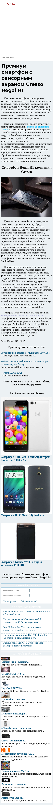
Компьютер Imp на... (12, 797)
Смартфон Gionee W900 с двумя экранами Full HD (21, 563)
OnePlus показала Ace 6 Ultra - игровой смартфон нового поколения (23, 644)
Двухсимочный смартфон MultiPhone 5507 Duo (25, 352)
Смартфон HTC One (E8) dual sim (22, 515)
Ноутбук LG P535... (11, 688)
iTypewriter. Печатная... (14, 699)
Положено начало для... (14, 713)
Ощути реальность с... (13, 740)
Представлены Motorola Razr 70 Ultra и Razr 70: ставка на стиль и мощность (26, 636)
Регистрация (9, 601)
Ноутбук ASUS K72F (11, 372)
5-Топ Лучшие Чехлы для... (16, 728)
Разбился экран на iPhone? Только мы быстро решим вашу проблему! (24, 363)
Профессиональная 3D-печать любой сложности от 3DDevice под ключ (22, 620)
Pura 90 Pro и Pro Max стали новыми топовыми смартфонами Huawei (22, 628)
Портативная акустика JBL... (17, 753)
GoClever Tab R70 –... (12, 673)
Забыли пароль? (29, 601)
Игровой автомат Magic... (15, 771)
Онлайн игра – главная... (15, 661)
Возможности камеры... (14, 784)
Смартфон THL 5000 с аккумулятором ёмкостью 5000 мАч (25, 458)
